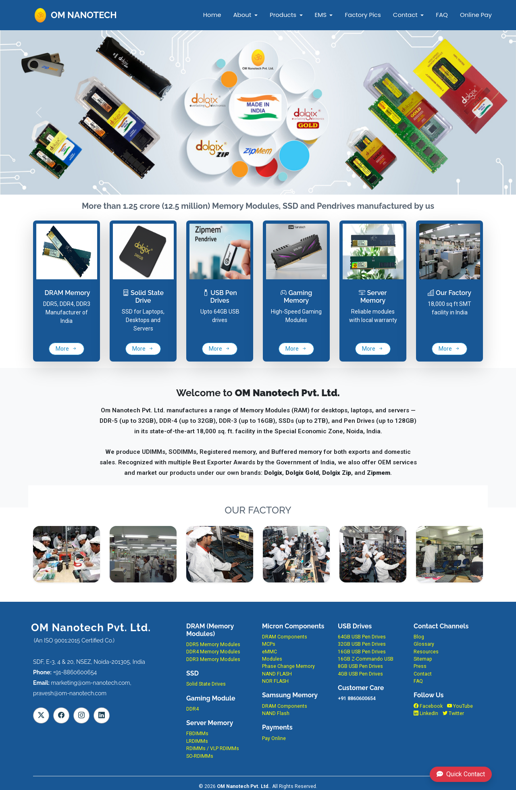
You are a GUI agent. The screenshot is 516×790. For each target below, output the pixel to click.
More (66, 348)
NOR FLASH (275, 681)
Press (420, 666)
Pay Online (274, 738)
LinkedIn (426, 713)
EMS (320, 14)
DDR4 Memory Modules (213, 652)
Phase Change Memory (288, 666)
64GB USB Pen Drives (362, 637)
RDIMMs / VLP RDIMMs (212, 748)
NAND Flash (275, 713)
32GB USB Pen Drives (362, 644)
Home (212, 14)
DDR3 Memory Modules (213, 659)
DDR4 (192, 709)
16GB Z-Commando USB (365, 659)
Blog (419, 637)
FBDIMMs (197, 733)
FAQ (442, 14)
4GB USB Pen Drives (360, 674)
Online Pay (475, 14)
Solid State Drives (206, 684)
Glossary (424, 644)
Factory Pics (363, 14)
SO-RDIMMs (199, 756)
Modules (272, 659)
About (242, 14)
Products (283, 14)
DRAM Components (284, 637)
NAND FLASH (277, 674)
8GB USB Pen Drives (360, 666)
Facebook (428, 706)
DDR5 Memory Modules (213, 644)
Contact (405, 14)
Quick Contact (461, 774)
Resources (426, 652)
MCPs (268, 644)
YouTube (460, 706)
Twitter (453, 713)
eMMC (269, 652)
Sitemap (423, 659)
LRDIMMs (197, 741)
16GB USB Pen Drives (362, 652)
